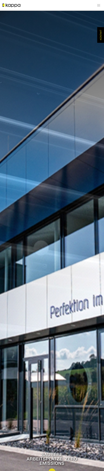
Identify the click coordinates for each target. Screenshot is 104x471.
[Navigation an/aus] (99, 5)
